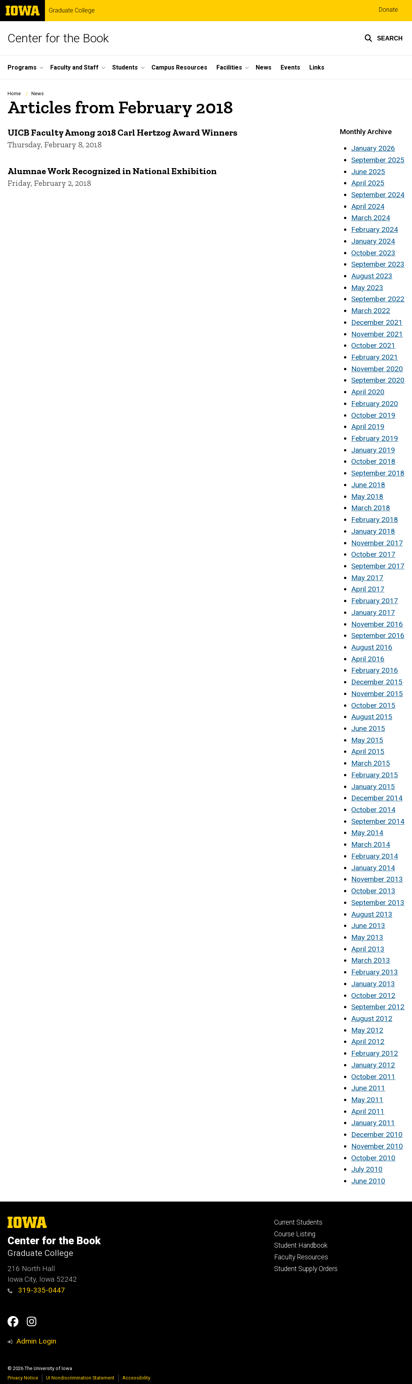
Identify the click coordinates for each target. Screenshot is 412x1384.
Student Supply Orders (306, 1269)
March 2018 (370, 508)
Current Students (298, 1222)
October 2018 (373, 461)
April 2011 (367, 1111)
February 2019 (374, 438)
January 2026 (373, 148)
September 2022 (377, 299)
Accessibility (136, 1378)
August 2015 (371, 716)
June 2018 (368, 484)
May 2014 (367, 832)
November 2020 (377, 369)
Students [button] (125, 67)
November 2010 (377, 1146)
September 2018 (377, 473)
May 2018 (367, 496)
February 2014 (374, 856)
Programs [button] (22, 67)
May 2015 (367, 740)
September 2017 (377, 566)
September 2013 (377, 902)
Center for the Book (58, 38)
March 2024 (370, 217)
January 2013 (373, 983)
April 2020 (367, 392)
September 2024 (377, 194)
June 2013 (368, 925)
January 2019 (373, 450)
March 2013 (370, 960)
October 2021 (373, 345)
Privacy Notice (23, 1378)
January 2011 (373, 1122)
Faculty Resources (301, 1257)
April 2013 (367, 949)
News (264, 67)
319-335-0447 (36, 1290)
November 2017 (377, 543)
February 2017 (374, 600)
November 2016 (377, 624)
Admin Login (36, 1341)
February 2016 (374, 670)
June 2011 (368, 1088)
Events (290, 67)
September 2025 (377, 160)
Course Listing (294, 1234)
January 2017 (373, 612)
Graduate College (72, 10)
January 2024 (373, 241)
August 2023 (371, 276)
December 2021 (377, 322)
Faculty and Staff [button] (74, 67)
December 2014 (377, 798)
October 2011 (373, 1076)
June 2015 (368, 728)
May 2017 (367, 577)
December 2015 (377, 682)
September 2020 (377, 380)
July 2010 (367, 1169)
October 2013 (373, 891)
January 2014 (373, 867)
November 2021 (377, 334)
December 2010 (377, 1134)
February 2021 (374, 357)
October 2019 (373, 415)
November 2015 (377, 693)
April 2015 (367, 751)
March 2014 (370, 844)
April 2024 (367, 206)
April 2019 (367, 426)
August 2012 (371, 1018)
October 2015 (373, 705)
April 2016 (367, 659)
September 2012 (377, 1006)
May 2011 (367, 1099)
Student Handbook (300, 1245)
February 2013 (374, 972)
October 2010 (373, 1158)
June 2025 (368, 171)
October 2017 (373, 554)
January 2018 (373, 531)
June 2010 (368, 1181)
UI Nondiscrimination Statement (80, 1378)
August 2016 (371, 647)
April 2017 (367, 589)
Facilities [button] (229, 67)
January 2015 (373, 786)
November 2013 (377, 879)
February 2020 (374, 403)
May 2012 (367, 1030)
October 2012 (373, 995)
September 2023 (377, 264)
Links (316, 67)
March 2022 (370, 310)
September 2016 (377, 635)
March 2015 (370, 763)
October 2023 (373, 253)
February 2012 (374, 1053)
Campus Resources (179, 67)
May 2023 (367, 287)
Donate (388, 9)
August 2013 (371, 914)
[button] (383, 38)
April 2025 (367, 183)
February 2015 (374, 775)
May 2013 (367, 937)
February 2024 (374, 229)
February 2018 (374, 519)
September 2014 (377, 821)
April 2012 (367, 1041)
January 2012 (373, 1065)
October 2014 (373, 809)
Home (14, 93)
